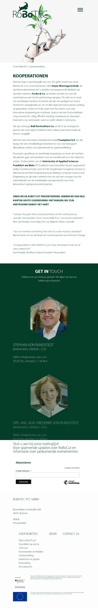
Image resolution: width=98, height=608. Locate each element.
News (53, 534)
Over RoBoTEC (20, 66)
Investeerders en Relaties (31, 552)
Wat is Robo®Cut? (27, 540)
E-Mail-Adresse (23, 471)
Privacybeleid (19, 523)
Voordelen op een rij (29, 544)
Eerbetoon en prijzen (29, 559)
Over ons (23, 548)
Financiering (24, 563)
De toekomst (25, 567)
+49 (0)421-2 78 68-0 (35, 370)
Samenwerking (26, 555)
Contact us (71, 534)
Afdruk (16, 519)
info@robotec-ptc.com (34, 365)
